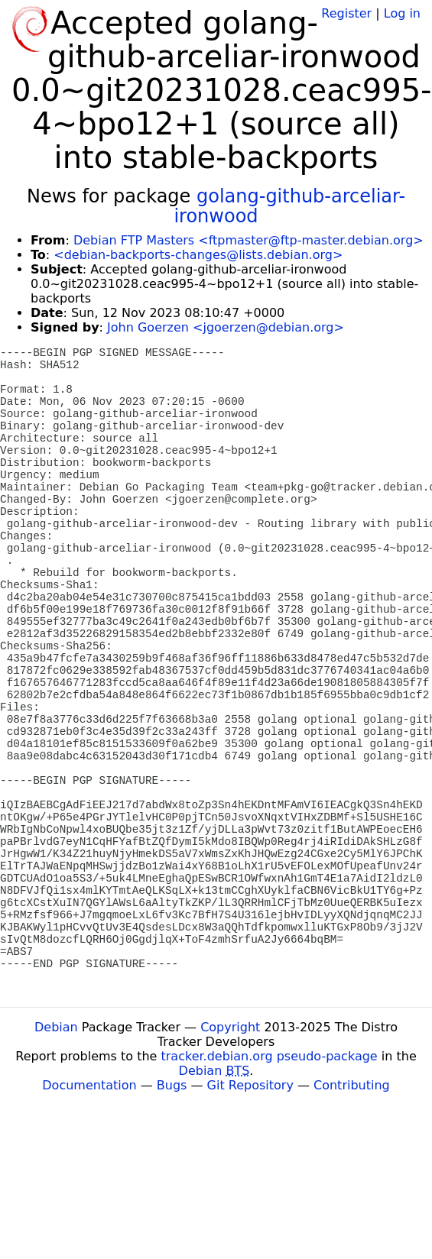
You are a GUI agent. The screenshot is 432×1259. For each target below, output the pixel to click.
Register (346, 13)
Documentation (89, 1085)
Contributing (351, 1085)
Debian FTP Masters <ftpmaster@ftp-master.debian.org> (248, 240)
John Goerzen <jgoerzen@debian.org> (225, 327)
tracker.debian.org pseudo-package (269, 1056)
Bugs (172, 1085)
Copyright (230, 1027)
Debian (56, 1027)
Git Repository (250, 1085)
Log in (402, 13)
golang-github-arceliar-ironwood (289, 206)
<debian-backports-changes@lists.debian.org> (198, 255)
